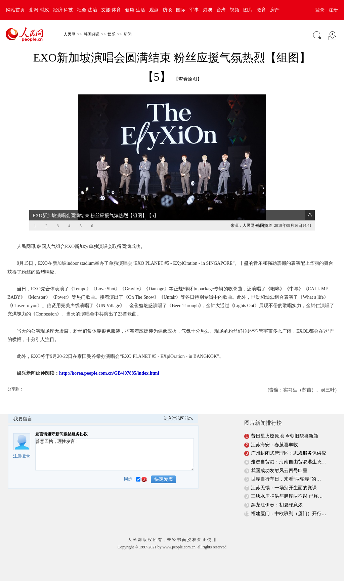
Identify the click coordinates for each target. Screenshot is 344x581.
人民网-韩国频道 (257, 225)
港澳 (207, 9)
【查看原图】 (188, 79)
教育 (261, 9)
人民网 (69, 34)
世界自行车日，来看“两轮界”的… (286, 479)
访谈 (167, 9)
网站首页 (15, 9)
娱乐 (112, 34)
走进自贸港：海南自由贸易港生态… (288, 461)
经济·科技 (63, 9)
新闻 (128, 34)
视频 (234, 9)
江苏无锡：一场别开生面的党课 (284, 487)
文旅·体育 (111, 9)
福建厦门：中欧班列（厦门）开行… (288, 513)
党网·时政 (39, 9)
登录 (320, 9)
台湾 (221, 9)
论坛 (189, 418)
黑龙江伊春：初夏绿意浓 (277, 504)
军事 (194, 9)
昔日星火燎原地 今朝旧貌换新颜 (284, 436)
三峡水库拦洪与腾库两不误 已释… (287, 496)
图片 (248, 9)
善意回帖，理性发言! (114, 454)
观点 (154, 9)
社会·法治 (87, 9)
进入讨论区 (174, 418)
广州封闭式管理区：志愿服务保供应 (288, 453)
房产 (275, 9)
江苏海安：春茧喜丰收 (274, 444)
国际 (180, 9)
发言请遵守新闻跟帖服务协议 (61, 434)
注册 (333, 9)
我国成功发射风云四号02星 (279, 470)
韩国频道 (92, 34)
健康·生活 (135, 9)
